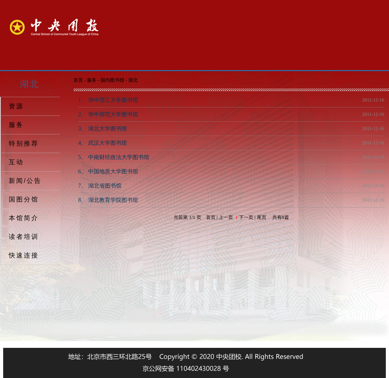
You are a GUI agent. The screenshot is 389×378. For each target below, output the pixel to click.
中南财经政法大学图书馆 (113, 157)
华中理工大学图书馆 (108, 100)
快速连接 (24, 255)
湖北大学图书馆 (102, 129)
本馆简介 (24, 218)
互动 (16, 162)
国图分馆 (24, 199)
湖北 (133, 80)
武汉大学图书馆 (102, 143)
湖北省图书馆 (99, 186)
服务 (16, 124)
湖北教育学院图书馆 (108, 200)
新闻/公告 (25, 180)
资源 (16, 106)
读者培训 (24, 236)
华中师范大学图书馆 (108, 114)
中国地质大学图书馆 (108, 172)
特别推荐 (24, 143)
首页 (78, 80)
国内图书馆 (112, 80)
